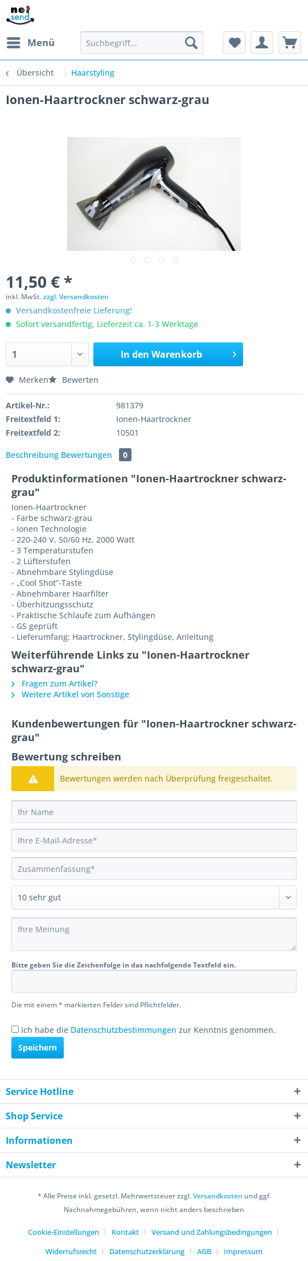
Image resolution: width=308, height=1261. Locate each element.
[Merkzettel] (234, 42)
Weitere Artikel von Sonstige (70, 694)
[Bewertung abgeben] (154, 897)
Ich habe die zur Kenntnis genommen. (148, 1029)
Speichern (37, 1047)
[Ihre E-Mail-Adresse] (154, 840)
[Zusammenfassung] (154, 868)
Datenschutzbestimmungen (123, 1029)
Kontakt (125, 1232)
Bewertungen (96, 454)
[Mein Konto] (261, 42)
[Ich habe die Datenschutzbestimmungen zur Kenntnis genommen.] (15, 1029)
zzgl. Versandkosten (76, 296)
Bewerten (73, 379)
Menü (31, 41)
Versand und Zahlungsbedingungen (211, 1232)
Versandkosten (218, 1196)
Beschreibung (32, 454)
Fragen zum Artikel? (54, 683)
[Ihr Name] (154, 811)
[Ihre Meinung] (154, 934)
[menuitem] (30, 42)
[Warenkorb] (289, 42)
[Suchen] (191, 42)
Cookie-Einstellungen (63, 1232)
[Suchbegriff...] (141, 42)
